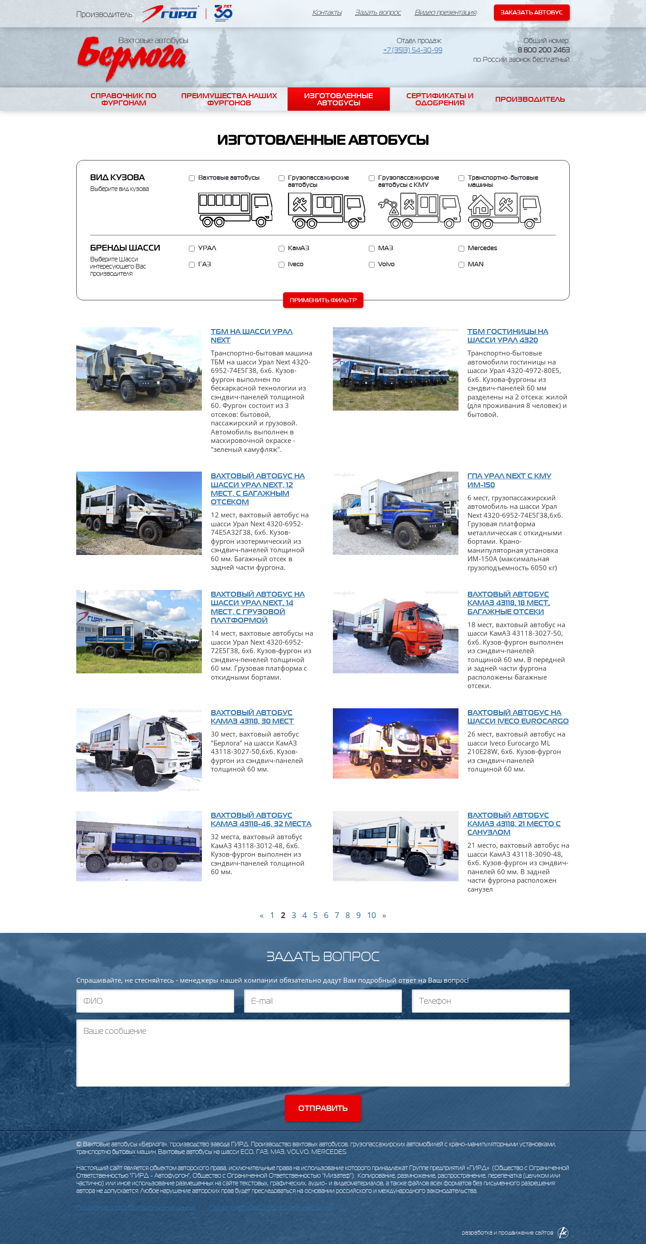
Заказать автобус (532, 12)
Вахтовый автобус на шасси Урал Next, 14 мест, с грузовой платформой (258, 607)
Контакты (326, 12)
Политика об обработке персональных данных (272, 1207)
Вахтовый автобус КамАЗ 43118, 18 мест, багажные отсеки (508, 602)
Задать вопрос (378, 12)
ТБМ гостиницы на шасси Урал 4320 (507, 335)
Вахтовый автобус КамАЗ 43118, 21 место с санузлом (514, 823)
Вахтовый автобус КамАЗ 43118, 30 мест (252, 716)
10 (371, 915)
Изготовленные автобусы (338, 99)
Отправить (323, 1108)
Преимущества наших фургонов (229, 99)
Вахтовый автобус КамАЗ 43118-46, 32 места (261, 819)
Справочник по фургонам (124, 99)
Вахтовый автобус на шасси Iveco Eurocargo (518, 716)
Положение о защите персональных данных (136, 1207)
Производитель (530, 99)
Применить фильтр (323, 300)
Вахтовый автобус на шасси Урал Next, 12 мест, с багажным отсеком (258, 489)
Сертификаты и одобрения (440, 99)
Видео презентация (445, 12)
